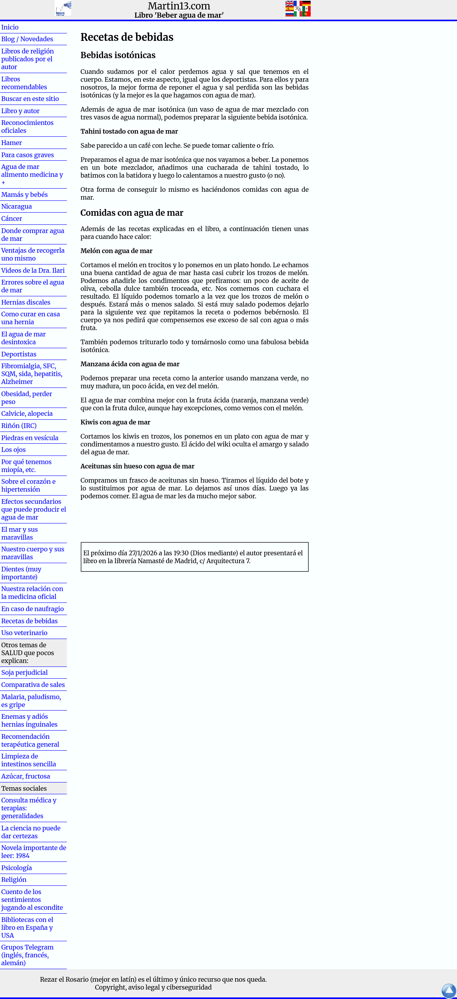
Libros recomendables (24, 83)
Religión (13, 879)
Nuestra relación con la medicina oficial (32, 593)
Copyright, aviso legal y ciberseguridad (153, 987)
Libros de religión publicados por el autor (27, 59)
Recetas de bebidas (29, 621)
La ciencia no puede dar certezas (31, 832)
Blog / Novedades (27, 39)
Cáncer (24, 218)
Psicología (16, 868)
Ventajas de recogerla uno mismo (32, 254)
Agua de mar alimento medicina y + (32, 174)
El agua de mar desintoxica (23, 338)
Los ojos (13, 450)
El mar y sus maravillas (19, 533)
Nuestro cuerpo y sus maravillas (32, 553)
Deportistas (19, 354)
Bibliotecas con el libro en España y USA (27, 927)
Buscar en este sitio (30, 99)
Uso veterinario (24, 633)
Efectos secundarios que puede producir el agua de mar (33, 509)
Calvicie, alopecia (27, 413)
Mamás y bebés (24, 194)
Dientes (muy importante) (21, 573)
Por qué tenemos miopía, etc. (26, 466)
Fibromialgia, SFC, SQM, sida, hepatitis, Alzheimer (32, 374)
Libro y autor (20, 111)
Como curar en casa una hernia (30, 318)
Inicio (22, 27)
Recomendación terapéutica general (30, 740)
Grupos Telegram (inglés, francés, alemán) (27, 955)
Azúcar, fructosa (25, 776)
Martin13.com (179, 6)
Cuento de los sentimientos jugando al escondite (32, 899)
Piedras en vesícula (30, 438)
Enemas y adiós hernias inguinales (29, 720)
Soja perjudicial (24, 672)
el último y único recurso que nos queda (205, 979)
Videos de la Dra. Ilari (33, 270)
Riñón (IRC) (19, 426)
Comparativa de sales (33, 685)
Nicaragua (16, 206)
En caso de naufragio (32, 609)
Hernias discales (25, 302)
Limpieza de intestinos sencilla (28, 760)
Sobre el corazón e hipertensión (28, 485)
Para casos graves (27, 155)
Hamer (24, 143)
